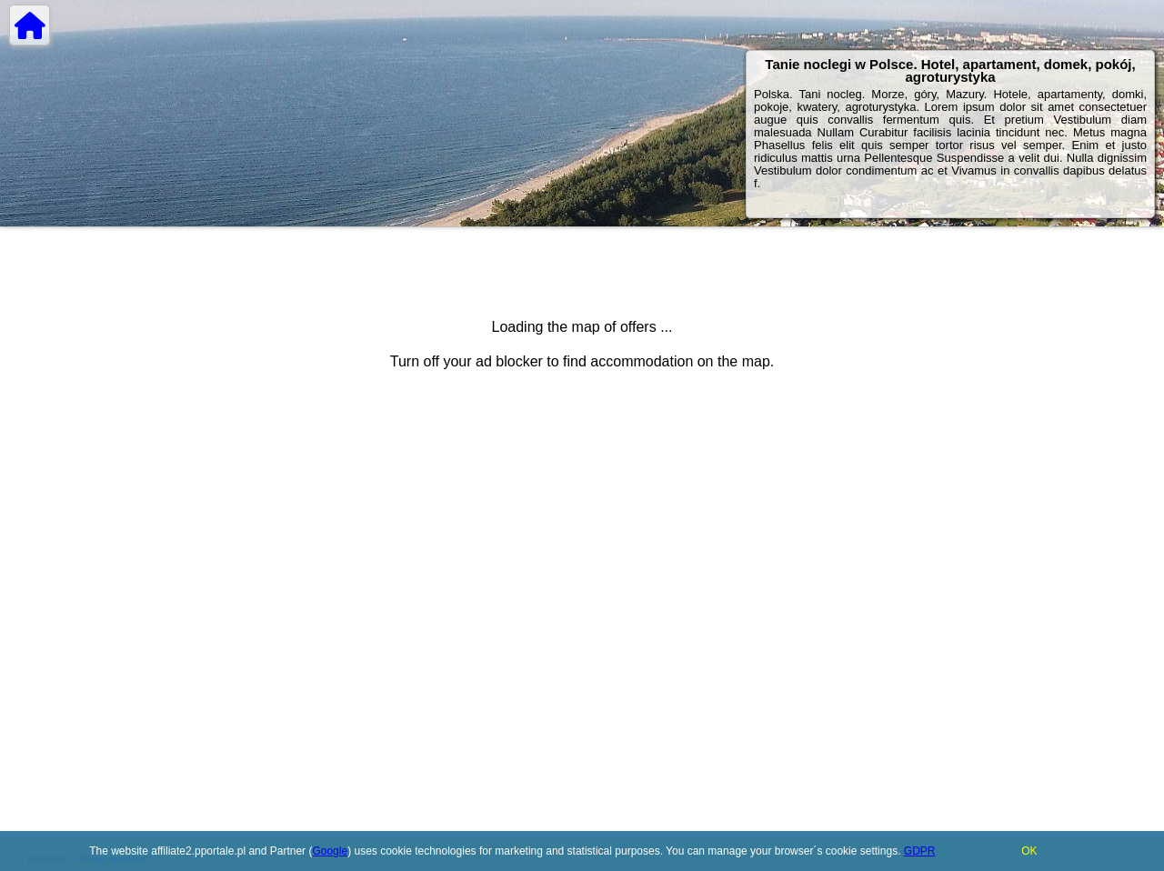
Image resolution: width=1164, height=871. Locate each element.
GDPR (920, 851)
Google (329, 851)
